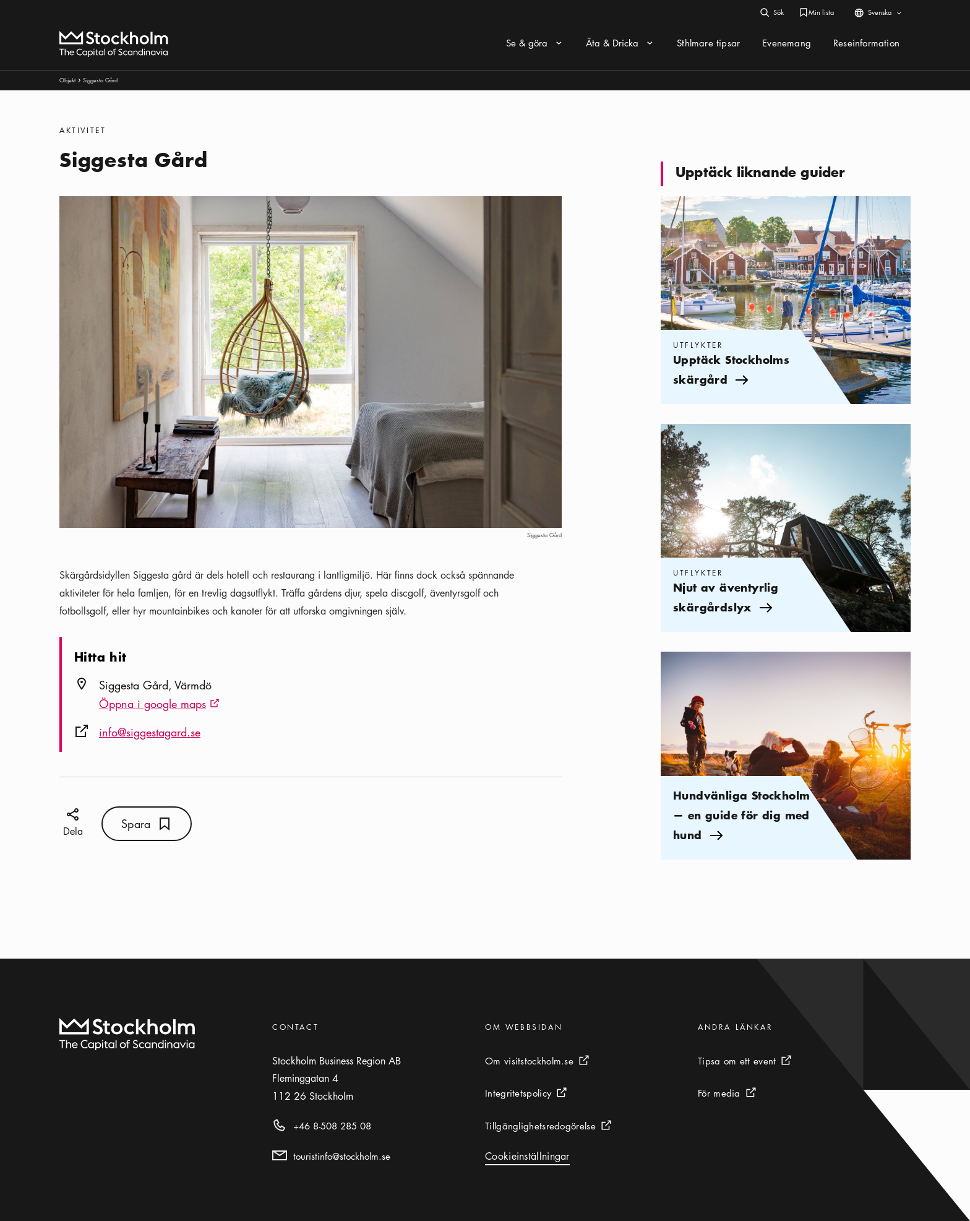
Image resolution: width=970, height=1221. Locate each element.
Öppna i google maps (159, 705)
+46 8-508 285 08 (332, 1126)
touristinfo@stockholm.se (341, 1156)
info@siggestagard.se (149, 732)
